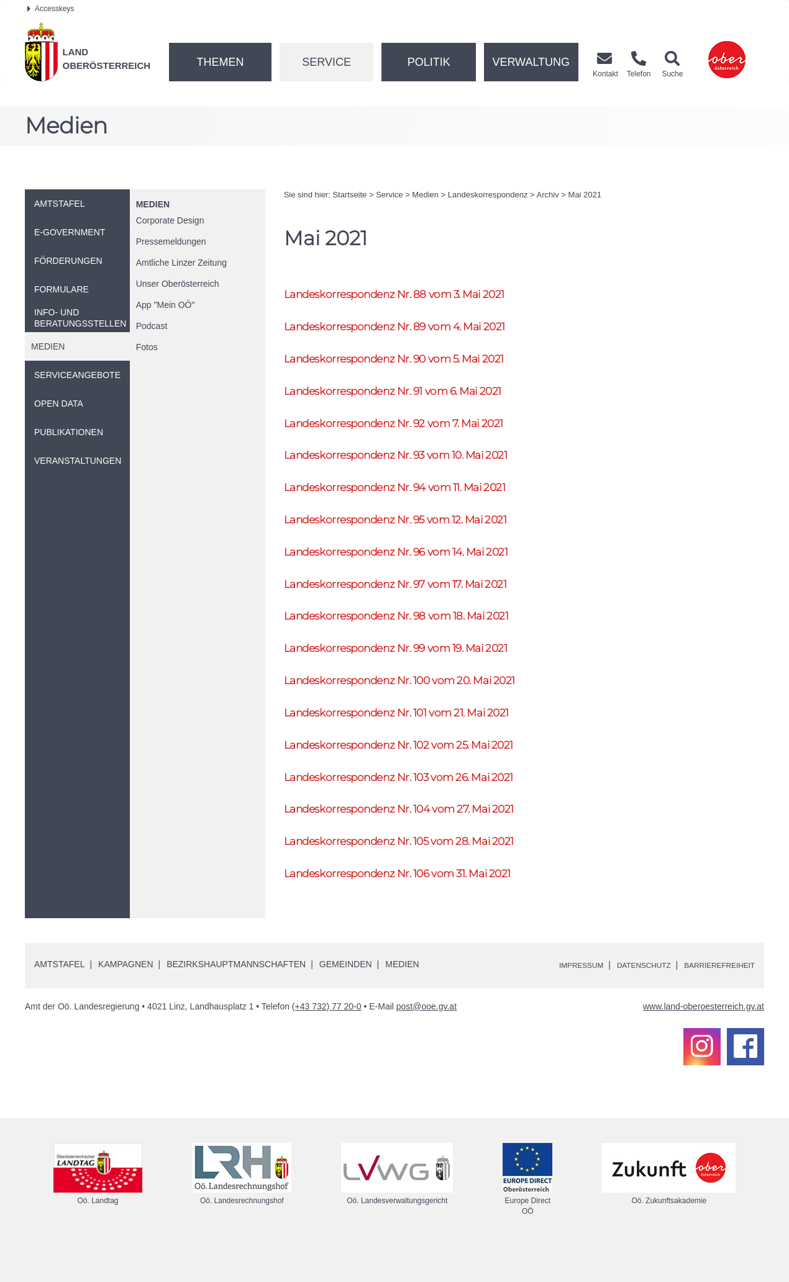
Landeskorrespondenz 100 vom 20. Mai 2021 (416, 703)
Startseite (349, 194)
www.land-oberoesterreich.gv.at (703, 1040)
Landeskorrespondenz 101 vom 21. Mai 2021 (412, 736)
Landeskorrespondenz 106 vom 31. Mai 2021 (413, 907)
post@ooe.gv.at (426, 1040)
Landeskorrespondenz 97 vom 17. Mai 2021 (410, 601)
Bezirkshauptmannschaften (236, 998)
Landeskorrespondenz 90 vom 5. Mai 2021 (409, 363)
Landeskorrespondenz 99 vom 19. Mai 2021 (411, 669)
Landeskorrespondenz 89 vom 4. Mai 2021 (409, 329)
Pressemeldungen (171, 241)
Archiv (548, 194)
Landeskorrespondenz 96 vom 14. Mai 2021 (411, 567)
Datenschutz (625, 998)
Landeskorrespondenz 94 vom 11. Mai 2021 (410, 499)
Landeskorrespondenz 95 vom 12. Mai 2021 (411, 533)
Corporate (170, 220)
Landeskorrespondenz (488, 194)
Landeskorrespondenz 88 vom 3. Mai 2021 (409, 295)
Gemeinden (345, 998)
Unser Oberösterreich (177, 284)
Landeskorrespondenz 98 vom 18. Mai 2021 (411, 635)
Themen (220, 62)
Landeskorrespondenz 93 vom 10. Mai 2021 (411, 465)
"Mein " (165, 305)
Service (326, 62)
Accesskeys (50, 8)
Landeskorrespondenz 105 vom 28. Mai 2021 (415, 872)
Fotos (147, 347)
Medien (153, 204)
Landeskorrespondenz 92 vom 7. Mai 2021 (408, 431)
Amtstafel (59, 998)
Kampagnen (125, 998)
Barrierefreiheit (713, 998)
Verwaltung (531, 62)
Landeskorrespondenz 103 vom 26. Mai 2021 (414, 805)
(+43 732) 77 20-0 (327, 1040)
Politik (429, 62)
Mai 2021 (584, 194)
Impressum (553, 998)
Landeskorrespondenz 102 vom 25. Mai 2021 (414, 771)
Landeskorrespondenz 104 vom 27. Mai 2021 (414, 838)
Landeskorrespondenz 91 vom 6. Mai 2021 (407, 397)
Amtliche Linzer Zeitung (181, 263)
